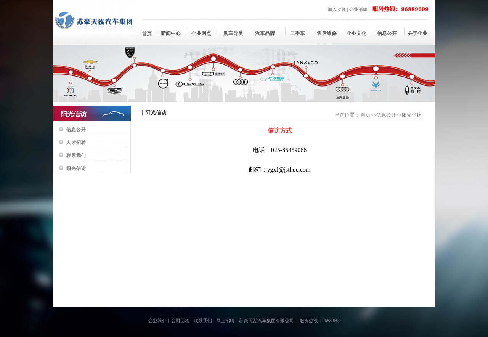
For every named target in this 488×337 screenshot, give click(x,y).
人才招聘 (76, 142)
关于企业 (417, 33)
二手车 (295, 33)
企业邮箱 (358, 9)
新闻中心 (171, 33)
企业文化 (356, 33)
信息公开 (387, 33)
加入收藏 (336, 9)
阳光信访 (76, 168)
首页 (147, 34)
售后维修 (326, 33)
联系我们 (76, 155)
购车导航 (233, 33)
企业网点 (201, 33)
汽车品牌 (265, 33)
